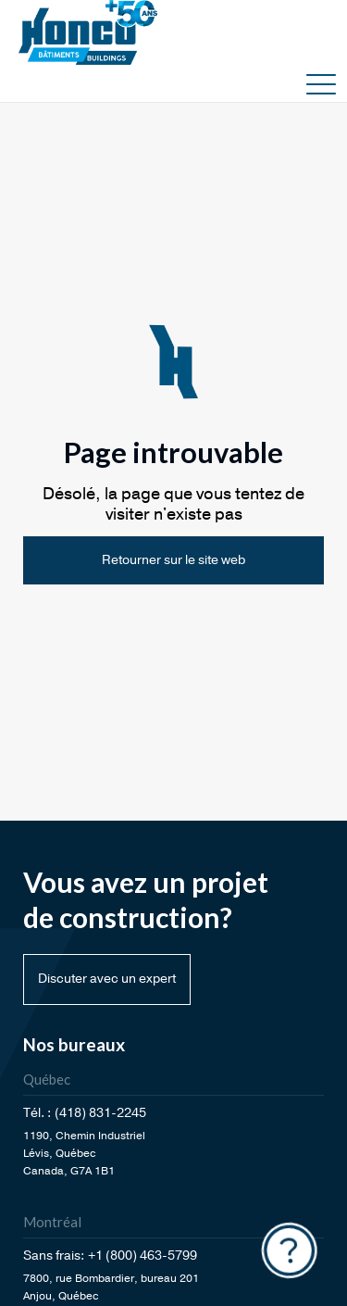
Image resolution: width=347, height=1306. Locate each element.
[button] (321, 83)
